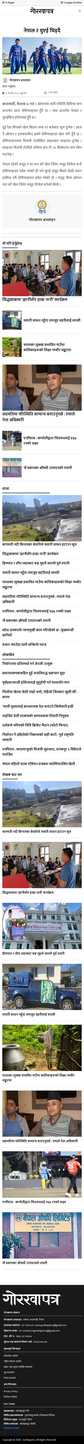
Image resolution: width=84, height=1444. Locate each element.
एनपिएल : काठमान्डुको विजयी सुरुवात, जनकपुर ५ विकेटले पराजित (41, 752)
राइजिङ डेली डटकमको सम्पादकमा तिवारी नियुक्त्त (35, 716)
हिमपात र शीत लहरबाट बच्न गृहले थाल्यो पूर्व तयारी (35, 563)
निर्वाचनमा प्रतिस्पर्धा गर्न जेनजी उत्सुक (27, 664)
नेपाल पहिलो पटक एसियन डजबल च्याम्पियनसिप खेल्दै (38, 764)
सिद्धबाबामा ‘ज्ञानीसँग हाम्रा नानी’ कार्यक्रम (34, 299)
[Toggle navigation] (80, 11)
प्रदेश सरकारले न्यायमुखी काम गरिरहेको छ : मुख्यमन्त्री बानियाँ (38, 632)
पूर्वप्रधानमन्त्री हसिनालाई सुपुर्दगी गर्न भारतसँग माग (35, 683)
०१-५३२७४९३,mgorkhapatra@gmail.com (39, 1331)
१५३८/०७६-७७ (40, 1342)
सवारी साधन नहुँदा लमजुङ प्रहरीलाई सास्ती (51, 320)
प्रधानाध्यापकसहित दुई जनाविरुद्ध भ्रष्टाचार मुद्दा (33, 673)
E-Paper (8, 3)
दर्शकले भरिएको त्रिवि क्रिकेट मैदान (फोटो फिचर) (35, 725)
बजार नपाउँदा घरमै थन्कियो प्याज (24, 645)
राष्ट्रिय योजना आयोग (12, 1361)
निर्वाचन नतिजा (10, 1397)
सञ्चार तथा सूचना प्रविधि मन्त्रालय (18, 1367)
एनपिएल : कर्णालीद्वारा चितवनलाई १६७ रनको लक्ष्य (49, 441)
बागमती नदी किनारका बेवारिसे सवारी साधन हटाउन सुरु (39, 545)
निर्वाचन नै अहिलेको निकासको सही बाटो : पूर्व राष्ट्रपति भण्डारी (38, 737)
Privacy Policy (11, 1391)
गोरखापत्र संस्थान (12, 1428)
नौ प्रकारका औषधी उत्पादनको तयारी (47, 468)
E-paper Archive (71, 3)
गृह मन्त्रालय (9, 1372)
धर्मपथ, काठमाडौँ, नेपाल (33, 1320)
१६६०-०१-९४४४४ (24, 1336)
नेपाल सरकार (10, 1378)
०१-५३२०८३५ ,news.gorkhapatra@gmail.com (43, 1325)
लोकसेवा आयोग (11, 1356)
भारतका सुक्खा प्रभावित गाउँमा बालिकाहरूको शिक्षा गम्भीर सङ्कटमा (47, 347)
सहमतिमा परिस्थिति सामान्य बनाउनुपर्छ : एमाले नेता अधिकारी (38, 417)
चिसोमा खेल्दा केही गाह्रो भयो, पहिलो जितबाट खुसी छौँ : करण (39, 694)
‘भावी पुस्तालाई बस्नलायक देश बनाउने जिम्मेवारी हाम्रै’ (38, 707)
